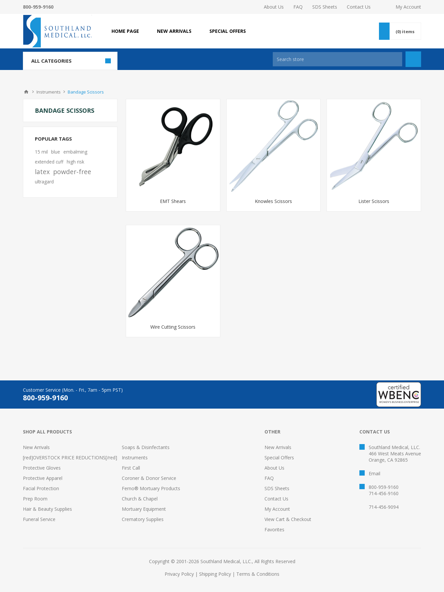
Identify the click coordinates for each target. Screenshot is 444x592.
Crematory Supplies (143, 519)
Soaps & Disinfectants (146, 447)
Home (26, 92)
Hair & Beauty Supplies (47, 509)
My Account (408, 7)
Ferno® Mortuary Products (151, 488)
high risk (75, 162)
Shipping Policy (215, 574)
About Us (274, 7)
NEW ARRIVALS (174, 31)
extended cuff (49, 162)
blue (55, 152)
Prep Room (35, 498)
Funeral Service (39, 519)
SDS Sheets (324, 7)
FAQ (298, 7)
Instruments (135, 457)
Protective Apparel (42, 478)
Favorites (274, 529)
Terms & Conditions (257, 574)
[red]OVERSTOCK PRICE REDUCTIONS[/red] (70, 457)
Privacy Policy (179, 574)
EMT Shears (173, 201)
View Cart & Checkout (287, 519)
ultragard (44, 181)
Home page (125, 31)
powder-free (72, 171)
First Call (131, 468)
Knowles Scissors (273, 201)
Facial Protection (41, 488)
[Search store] (337, 59)
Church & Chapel (140, 498)
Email (374, 473)
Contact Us (359, 7)
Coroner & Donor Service (149, 478)
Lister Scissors (373, 201)
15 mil (41, 152)
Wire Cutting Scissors (172, 327)
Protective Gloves (42, 468)
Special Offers (279, 457)
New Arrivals (36, 447)
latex (42, 171)
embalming (75, 152)
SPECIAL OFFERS (227, 31)
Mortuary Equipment (144, 509)
